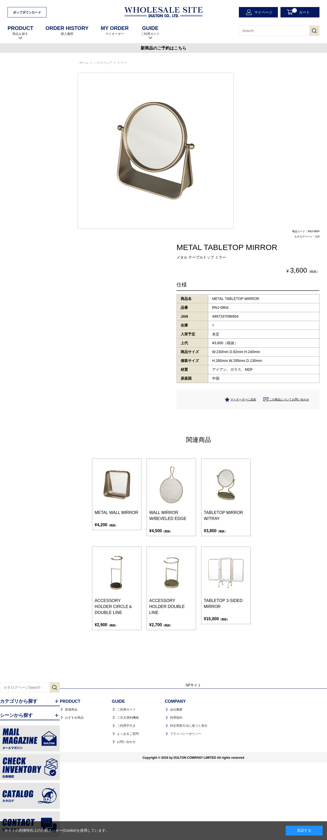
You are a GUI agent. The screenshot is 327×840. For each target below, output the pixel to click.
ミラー (122, 63)
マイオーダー (114, 31)
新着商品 (71, 709)
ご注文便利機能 (128, 717)
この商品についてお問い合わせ (289, 399)
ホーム (84, 63)
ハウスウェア (103, 63)
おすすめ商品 (74, 717)
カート (301, 11)
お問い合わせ (126, 742)
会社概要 (176, 709)
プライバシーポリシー (185, 734)
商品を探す (20, 31)
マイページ (263, 12)
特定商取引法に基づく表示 (188, 726)
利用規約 (176, 717)
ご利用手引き (126, 726)
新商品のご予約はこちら (163, 48)
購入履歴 (67, 31)
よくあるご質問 (128, 734)
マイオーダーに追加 (243, 399)
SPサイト (193, 685)
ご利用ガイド (150, 31)
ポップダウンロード (27, 12)
